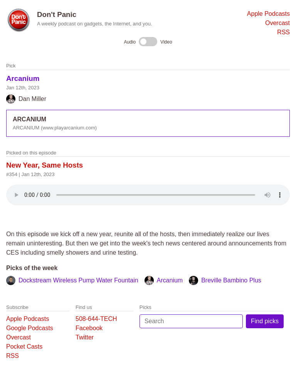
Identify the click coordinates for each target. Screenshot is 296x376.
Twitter (85, 337)
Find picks (265, 321)
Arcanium (22, 78)
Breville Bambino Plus (231, 280)
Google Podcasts (29, 328)
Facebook (89, 328)
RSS (283, 32)
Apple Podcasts (268, 13)
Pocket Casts (24, 346)
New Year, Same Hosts (44, 165)
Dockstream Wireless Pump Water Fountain (78, 280)
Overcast (277, 23)
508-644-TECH (96, 319)
